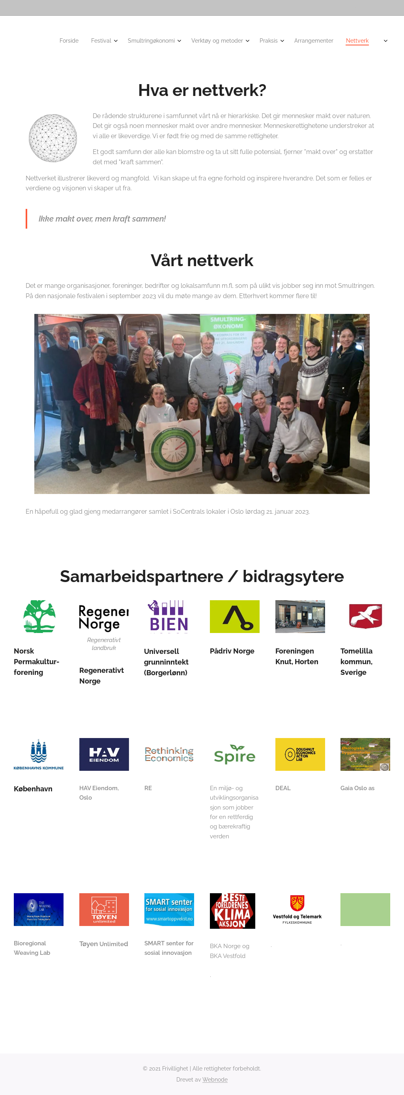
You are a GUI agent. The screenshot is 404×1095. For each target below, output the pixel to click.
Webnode (215, 1079)
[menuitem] (263, 41)
